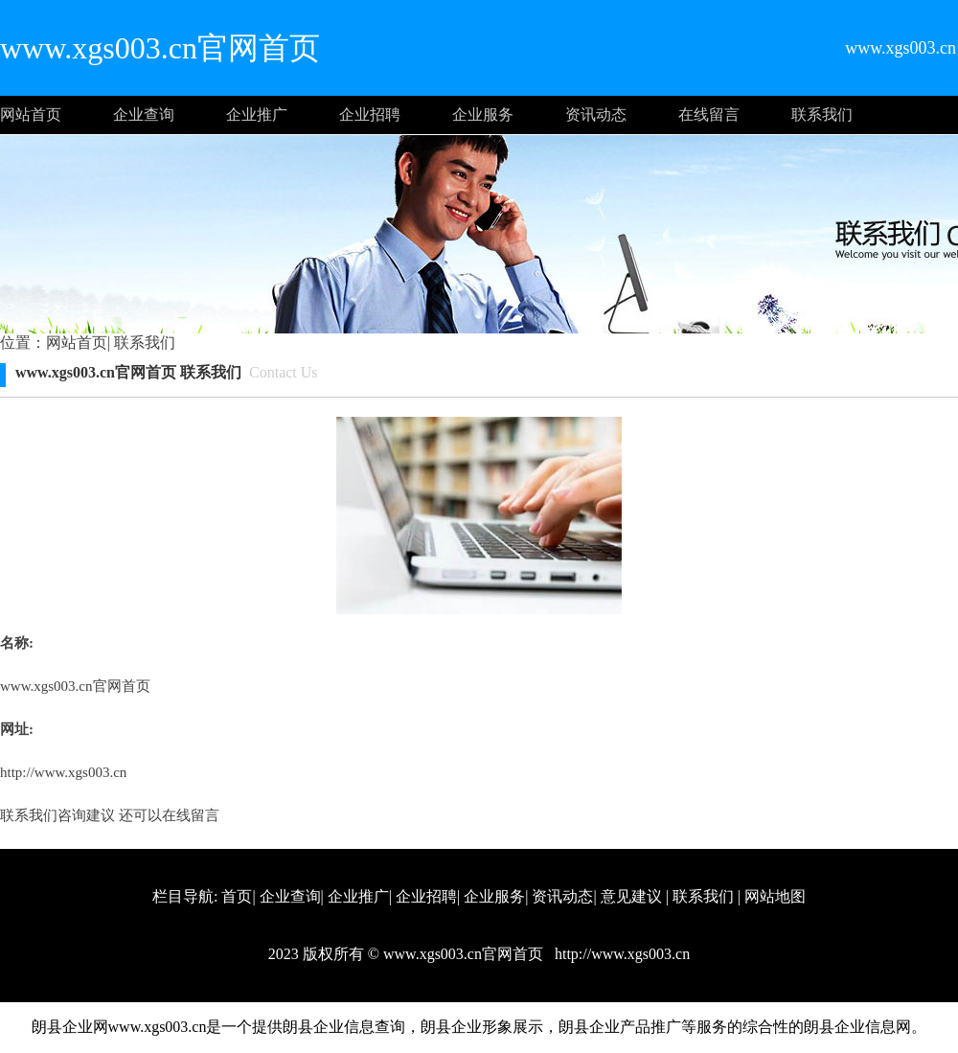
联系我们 (822, 114)
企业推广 (256, 114)
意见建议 (631, 896)
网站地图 (775, 896)
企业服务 (482, 114)
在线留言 (709, 114)
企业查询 (143, 114)
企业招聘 (369, 114)
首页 (236, 896)
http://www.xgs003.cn (63, 772)
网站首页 (30, 114)
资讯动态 (596, 114)
